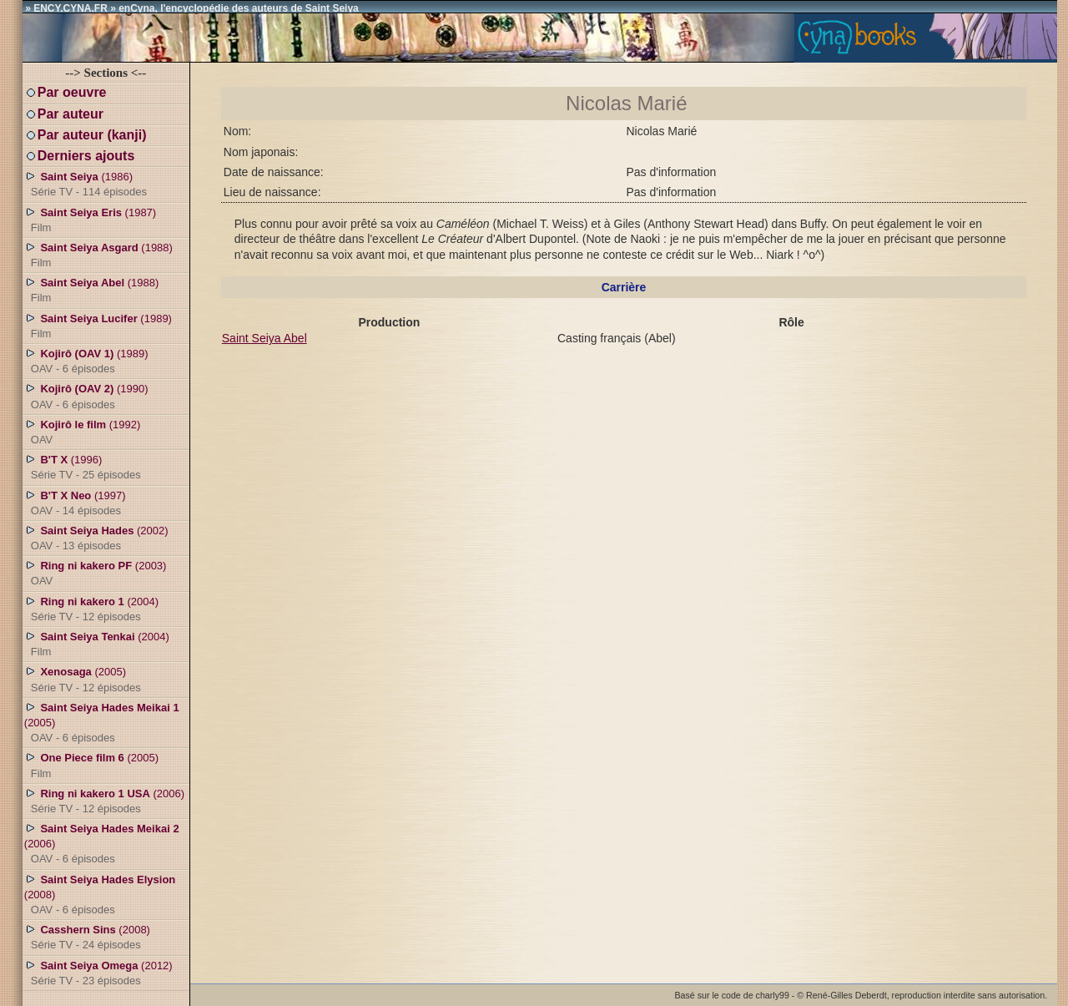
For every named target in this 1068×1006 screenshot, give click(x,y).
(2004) (91, 608)
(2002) (96, 537)
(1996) (82, 466)
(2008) (99, 894)
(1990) (86, 396)
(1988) (98, 254)
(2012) (98, 972)
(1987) (90, 219)
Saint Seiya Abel (264, 338)
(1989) (98, 325)
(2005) (82, 679)
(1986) (85, 183)
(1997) (75, 502)
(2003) (95, 573)
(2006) (104, 800)
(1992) (82, 431)
